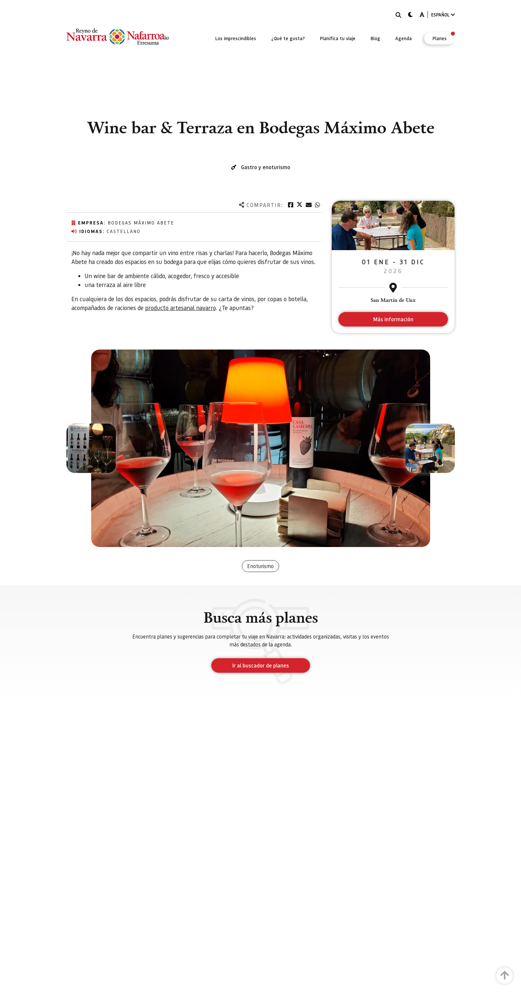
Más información (393, 319)
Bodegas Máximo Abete (141, 222)
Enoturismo (260, 565)
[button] (91, 448)
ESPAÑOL (443, 15)
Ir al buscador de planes (260, 665)
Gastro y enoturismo (265, 167)
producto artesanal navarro (180, 307)
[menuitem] (236, 38)
